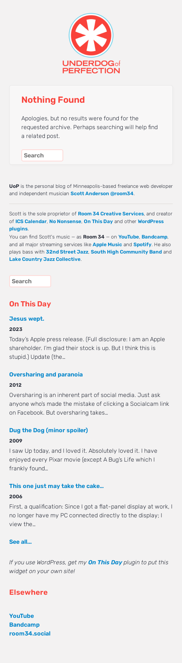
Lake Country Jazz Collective (45, 259)
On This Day (98, 221)
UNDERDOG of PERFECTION (91, 36)
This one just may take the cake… (56, 485)
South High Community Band (126, 252)
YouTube (128, 237)
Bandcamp (154, 237)
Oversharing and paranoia (46, 374)
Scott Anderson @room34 (102, 193)
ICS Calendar (31, 221)
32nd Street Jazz (67, 252)
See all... (20, 541)
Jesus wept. (26, 318)
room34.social (29, 633)
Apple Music (107, 244)
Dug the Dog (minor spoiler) (48, 430)
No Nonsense (65, 221)
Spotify (142, 244)
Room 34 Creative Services (111, 213)
